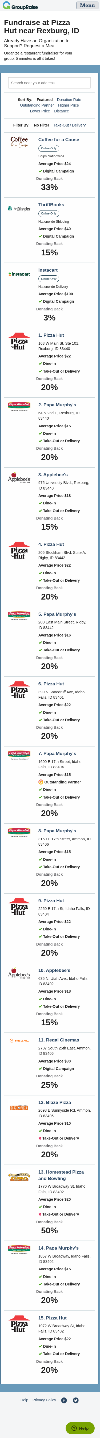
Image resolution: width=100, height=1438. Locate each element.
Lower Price (40, 111)
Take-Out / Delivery (70, 125)
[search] (49, 82)
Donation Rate (69, 100)
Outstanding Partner (37, 105)
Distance (61, 111)
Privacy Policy (44, 1400)
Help (24, 1400)
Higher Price (68, 105)
